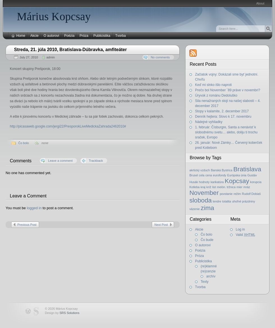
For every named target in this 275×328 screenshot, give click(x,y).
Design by (62, 313)
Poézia (69, 36)
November (204, 192)
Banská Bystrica (221, 170)
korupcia (255, 182)
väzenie (194, 209)
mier (239, 187)
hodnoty (204, 182)
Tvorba (120, 36)
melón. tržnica (226, 187)
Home (20, 36)
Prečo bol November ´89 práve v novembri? (227, 90)
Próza (83, 36)
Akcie (34, 36)
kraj (203, 187)
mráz (246, 187)
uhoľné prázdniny (243, 201)
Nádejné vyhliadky (208, 122)
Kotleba (194, 187)
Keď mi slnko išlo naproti (213, 85)
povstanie (226, 193)
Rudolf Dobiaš (251, 193)
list (214, 187)
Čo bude (207, 240)
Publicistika (101, 36)
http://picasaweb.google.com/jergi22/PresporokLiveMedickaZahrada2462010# (68, 126)
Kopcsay (237, 180)
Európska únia (236, 175)
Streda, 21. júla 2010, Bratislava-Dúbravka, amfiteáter (70, 49)
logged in (34, 208)
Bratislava (247, 169)
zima (207, 207)
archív (211, 276)
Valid (245, 235)
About (260, 3)
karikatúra (217, 182)
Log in (240, 229)
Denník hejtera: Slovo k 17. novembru (223, 117)
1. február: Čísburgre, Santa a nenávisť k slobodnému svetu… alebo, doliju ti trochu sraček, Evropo (226, 132)
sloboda (200, 200)
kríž (209, 187)
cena (208, 175)
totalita (226, 201)
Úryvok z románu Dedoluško (216, 95)
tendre (217, 201)
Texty (204, 282)
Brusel (193, 175)
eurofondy (219, 175)
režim (237, 193)
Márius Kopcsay (54, 16)
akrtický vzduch (199, 170)
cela (202, 175)
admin (50, 57)
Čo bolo (23, 143)
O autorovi (51, 36)
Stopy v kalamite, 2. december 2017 (222, 111)
